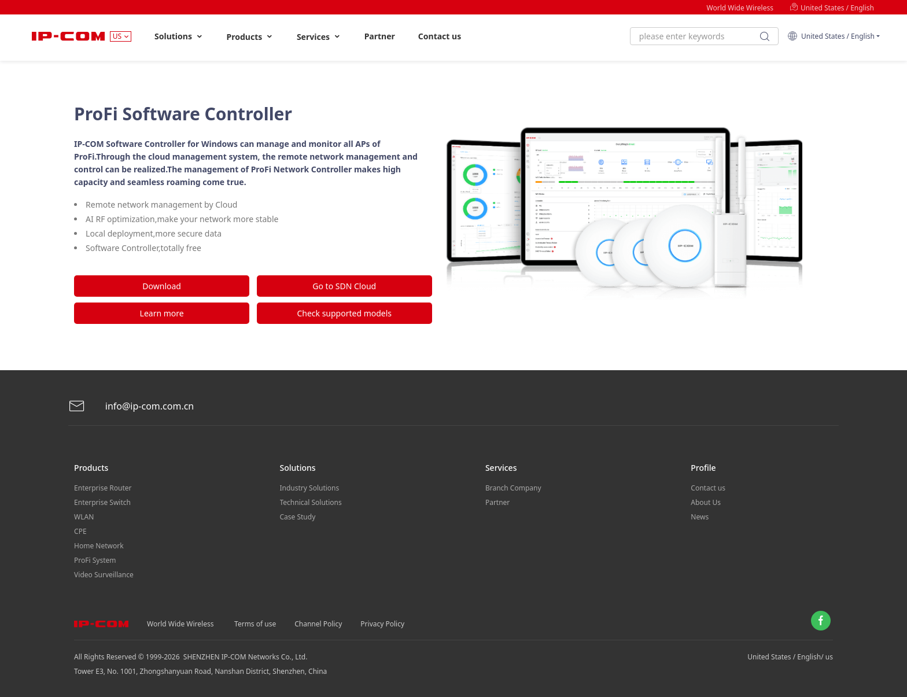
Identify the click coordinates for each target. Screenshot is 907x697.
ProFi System (95, 560)
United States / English (832, 8)
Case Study (298, 517)
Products (250, 36)
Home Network (99, 546)
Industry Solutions (310, 488)
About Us (706, 502)
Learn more (162, 313)
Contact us (439, 36)
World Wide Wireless (740, 8)
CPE (80, 531)
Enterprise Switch (102, 502)
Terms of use (255, 624)
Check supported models (344, 313)
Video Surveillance (104, 575)
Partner (379, 36)
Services (319, 36)
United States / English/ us (790, 657)
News (700, 517)
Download (161, 286)
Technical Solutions (311, 502)
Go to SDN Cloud (344, 286)
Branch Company (513, 488)
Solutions (179, 36)
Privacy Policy (382, 624)
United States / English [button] (831, 36)
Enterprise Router (102, 488)
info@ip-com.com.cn (131, 406)
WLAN (84, 517)
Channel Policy (318, 624)
